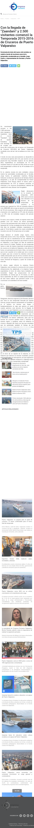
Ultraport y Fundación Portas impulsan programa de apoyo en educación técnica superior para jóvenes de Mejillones (21, 385)
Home (2, 18)
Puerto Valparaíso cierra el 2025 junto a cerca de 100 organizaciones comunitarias (17, 769)
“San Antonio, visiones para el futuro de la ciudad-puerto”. (20, 375)
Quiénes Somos (22, 824)
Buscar (1, 14)
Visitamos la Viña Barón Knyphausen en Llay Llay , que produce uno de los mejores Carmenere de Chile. (20, 368)
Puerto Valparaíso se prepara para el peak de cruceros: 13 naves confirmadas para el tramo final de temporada (17, 629)
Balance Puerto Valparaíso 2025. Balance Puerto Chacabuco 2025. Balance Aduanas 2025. (21, 393)
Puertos (7, 18)
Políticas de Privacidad (24, 825)
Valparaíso (13, 18)
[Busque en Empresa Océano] (11, 14)
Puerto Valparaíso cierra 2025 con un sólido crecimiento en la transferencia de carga (17, 700)
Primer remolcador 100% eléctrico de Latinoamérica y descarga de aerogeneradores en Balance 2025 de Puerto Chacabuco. (21, 403)
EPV (19, 18)
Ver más (17, 792)
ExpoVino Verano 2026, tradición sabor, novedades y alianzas (17, 667)
